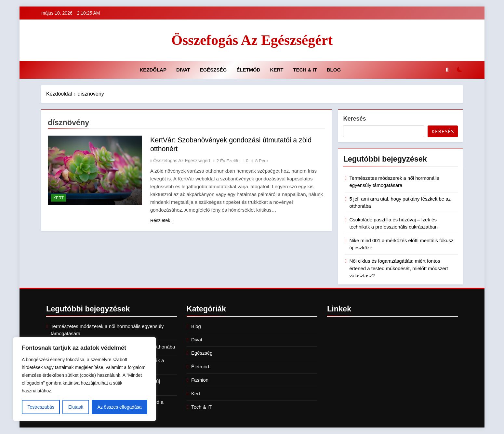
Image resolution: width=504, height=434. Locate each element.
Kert (277, 69)
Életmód (248, 69)
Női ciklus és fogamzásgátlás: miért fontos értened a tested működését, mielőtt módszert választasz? (398, 268)
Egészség (213, 69)
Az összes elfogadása (119, 407)
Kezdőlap (152, 69)
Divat (183, 69)
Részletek (162, 220)
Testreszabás (40, 407)
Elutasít (76, 407)
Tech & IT (305, 69)
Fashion (199, 380)
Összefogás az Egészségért (252, 40)
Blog (334, 69)
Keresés (354, 118)
